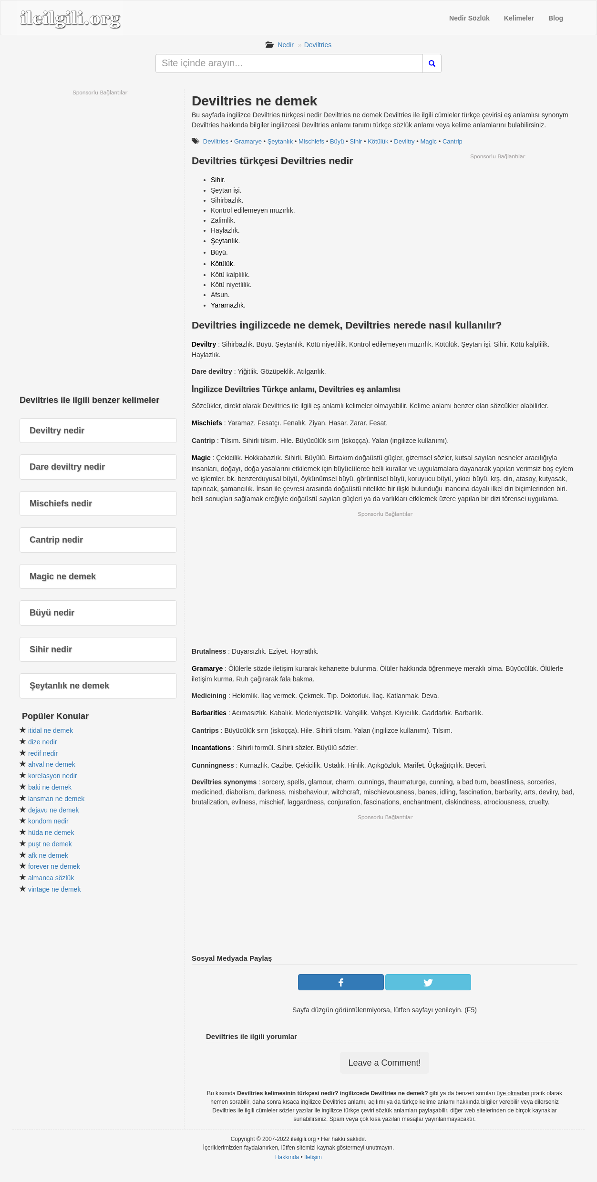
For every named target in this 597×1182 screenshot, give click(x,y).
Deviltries (318, 45)
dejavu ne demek (53, 810)
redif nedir (43, 753)
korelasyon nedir (52, 776)
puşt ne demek (50, 844)
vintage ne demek (54, 889)
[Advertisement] (497, 227)
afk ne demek (48, 855)
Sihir (356, 141)
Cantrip (453, 141)
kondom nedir (48, 821)
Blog (555, 18)
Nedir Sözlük (469, 18)
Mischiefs (311, 141)
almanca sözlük (51, 878)
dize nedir (42, 742)
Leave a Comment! (384, 1063)
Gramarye (248, 141)
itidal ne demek (50, 730)
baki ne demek (50, 787)
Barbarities (209, 713)
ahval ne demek (51, 764)
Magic (428, 141)
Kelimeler (519, 18)
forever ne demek (54, 866)
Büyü (337, 141)
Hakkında (287, 1157)
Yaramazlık (227, 305)
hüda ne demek (51, 832)
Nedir (285, 45)
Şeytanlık (280, 141)
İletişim (313, 1157)
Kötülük (378, 141)
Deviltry (404, 141)
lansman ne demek (56, 798)
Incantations (211, 747)
